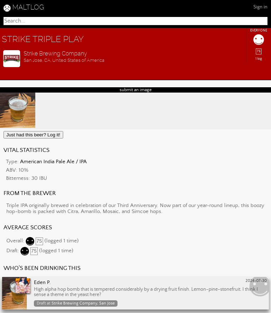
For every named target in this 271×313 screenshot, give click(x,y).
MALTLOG (28, 7)
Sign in (260, 7)
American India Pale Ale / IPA (53, 162)
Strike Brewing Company (55, 53)
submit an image (136, 90)
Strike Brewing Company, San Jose (83, 303)
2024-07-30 (256, 281)
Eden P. (42, 282)
